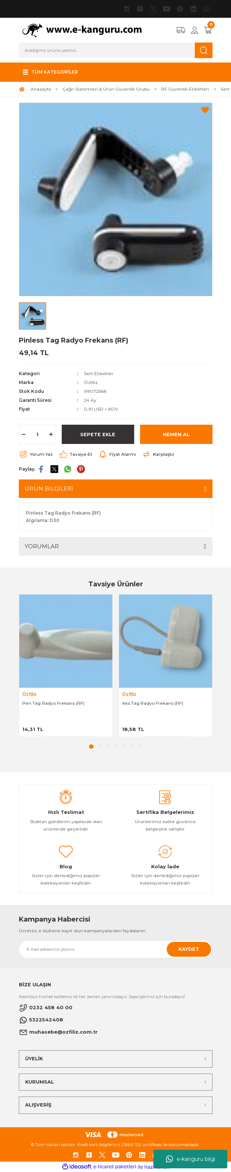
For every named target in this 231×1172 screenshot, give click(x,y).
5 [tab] (124, 746)
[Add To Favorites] (205, 109)
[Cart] (208, 30)
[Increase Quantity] (51, 434)
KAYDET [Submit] (189, 949)
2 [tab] (99, 746)
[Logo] (86, 29)
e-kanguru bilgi (190, 1159)
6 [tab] (132, 746)
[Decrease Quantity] (23, 434)
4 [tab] (115, 746)
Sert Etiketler (98, 373)
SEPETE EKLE (97, 434)
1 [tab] (91, 746)
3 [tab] (107, 746)
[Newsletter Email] (116, 949)
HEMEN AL (176, 434)
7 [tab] (140, 746)
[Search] (116, 50)
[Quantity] (37, 434)
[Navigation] (49, 72)
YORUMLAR (42, 546)
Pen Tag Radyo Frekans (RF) (53, 703)
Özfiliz (91, 382)
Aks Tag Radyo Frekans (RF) (152, 703)
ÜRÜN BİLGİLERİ (49, 488)
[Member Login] (194, 30)
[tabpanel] (66, 665)
